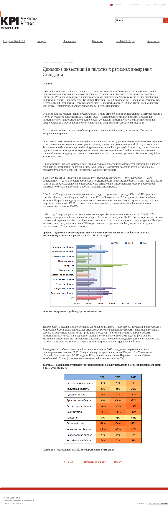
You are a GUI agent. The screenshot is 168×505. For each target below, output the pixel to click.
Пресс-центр (56, 62)
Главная (46, 62)
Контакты (153, 41)
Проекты (97, 41)
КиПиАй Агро (125, 41)
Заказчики (69, 41)
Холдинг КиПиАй (14, 41)
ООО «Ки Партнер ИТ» (158, 503)
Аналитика (68, 62)
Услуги (41, 41)
